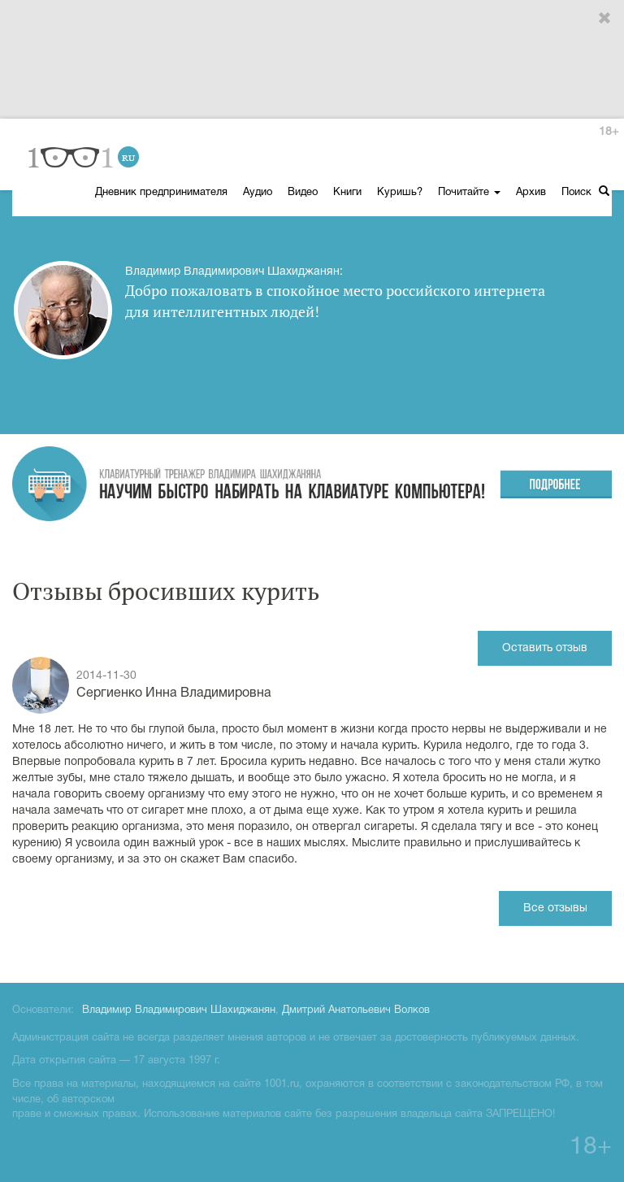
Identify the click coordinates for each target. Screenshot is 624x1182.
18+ (608, 132)
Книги (347, 193)
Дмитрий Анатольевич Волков (356, 1010)
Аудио (257, 193)
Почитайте (469, 193)
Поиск (585, 191)
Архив (531, 193)
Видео (303, 193)
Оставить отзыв (544, 648)
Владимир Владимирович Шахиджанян (178, 1010)
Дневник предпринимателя (161, 193)
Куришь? (399, 193)
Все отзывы (555, 908)
